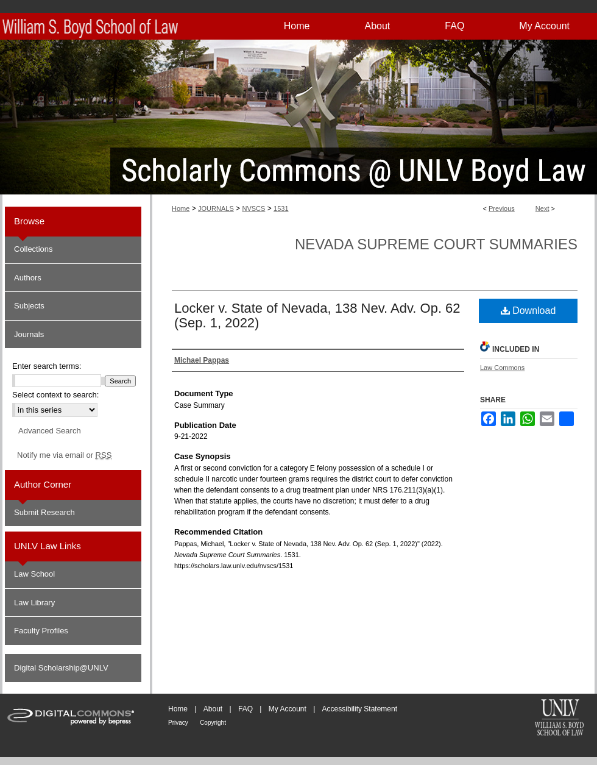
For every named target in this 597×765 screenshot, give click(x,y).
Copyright (213, 722)
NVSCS (253, 208)
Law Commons (502, 367)
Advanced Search (49, 430)
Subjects (29, 305)
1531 (281, 208)
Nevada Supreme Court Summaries (436, 244)
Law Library (34, 602)
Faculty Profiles (41, 630)
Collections (33, 249)
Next (542, 208)
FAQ (245, 709)
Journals (29, 334)
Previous (502, 208)
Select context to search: (55, 394)
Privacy (178, 722)
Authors (27, 277)
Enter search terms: (46, 366)
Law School (34, 573)
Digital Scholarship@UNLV (61, 667)
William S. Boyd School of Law (559, 718)
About (212, 709)
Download (528, 310)
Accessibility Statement (359, 709)
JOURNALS (216, 208)
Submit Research (44, 512)
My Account (287, 709)
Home (180, 208)
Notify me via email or (64, 455)
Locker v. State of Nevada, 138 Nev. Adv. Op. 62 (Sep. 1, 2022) (317, 315)
